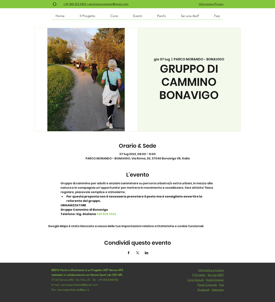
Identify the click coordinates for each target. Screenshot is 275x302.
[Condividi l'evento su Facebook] (128, 252)
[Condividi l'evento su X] (137, 252)
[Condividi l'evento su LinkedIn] (146, 252)
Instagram (218, 289)
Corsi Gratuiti (195, 280)
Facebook (203, 289)
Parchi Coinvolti (207, 284)
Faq (221, 284)
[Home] (54, 4)
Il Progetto (198, 275)
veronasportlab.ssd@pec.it (73, 289)
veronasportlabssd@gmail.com (79, 284)
